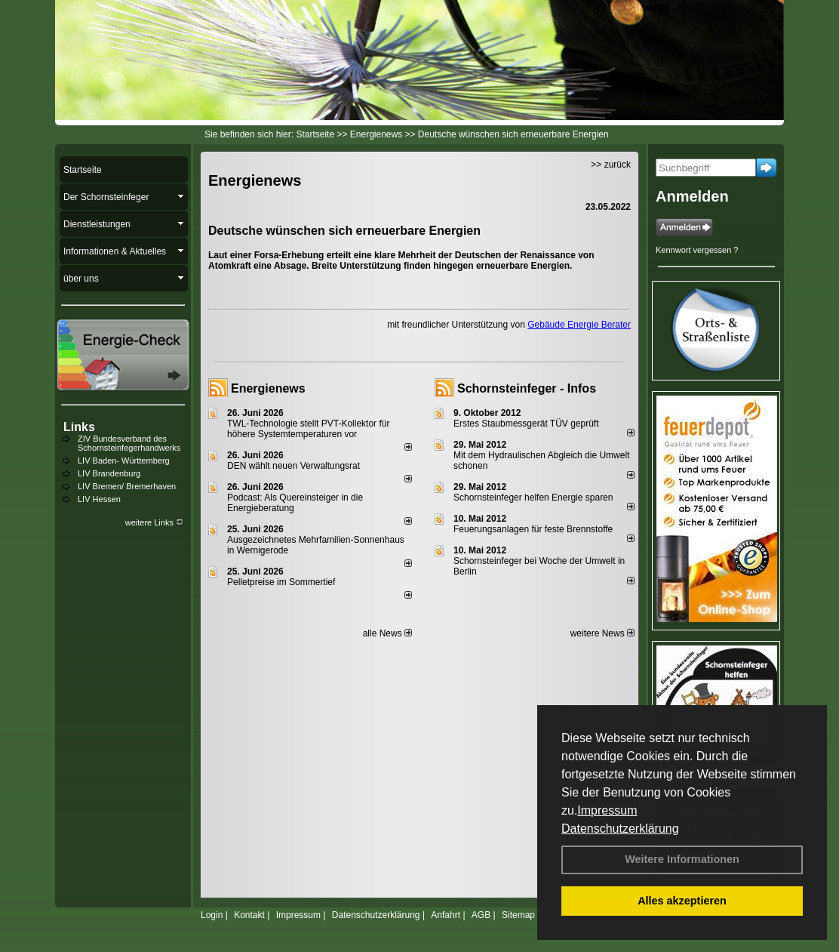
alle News (387, 633)
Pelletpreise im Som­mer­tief (281, 582)
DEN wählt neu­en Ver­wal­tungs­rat (293, 466)
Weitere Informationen (682, 859)
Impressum (607, 810)
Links (79, 427)
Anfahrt (445, 915)
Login (212, 915)
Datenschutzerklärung (620, 828)
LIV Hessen (99, 499)
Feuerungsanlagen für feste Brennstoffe (533, 529)
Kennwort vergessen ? (697, 249)
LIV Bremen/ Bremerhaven (127, 486)
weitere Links (154, 522)
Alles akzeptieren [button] (682, 901)
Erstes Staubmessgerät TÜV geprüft (526, 423)
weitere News (602, 633)
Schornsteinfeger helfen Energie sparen (533, 497)
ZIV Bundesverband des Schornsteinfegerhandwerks (129, 443)
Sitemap (518, 915)
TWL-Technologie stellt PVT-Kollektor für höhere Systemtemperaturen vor (308, 428)
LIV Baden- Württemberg (124, 460)
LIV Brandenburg (109, 473)
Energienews (268, 388)
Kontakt (249, 915)
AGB (481, 915)
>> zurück (611, 164)
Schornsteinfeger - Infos (526, 388)
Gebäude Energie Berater (579, 324)
